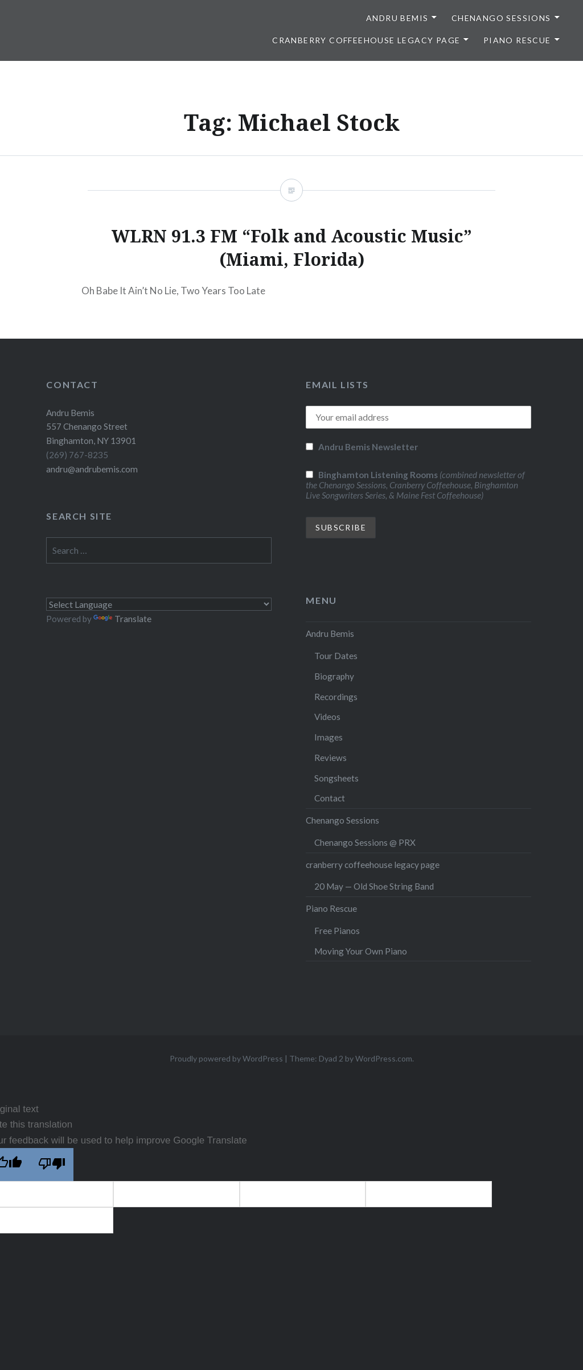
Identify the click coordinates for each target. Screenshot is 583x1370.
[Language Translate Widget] (159, 604)
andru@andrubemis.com (92, 469)
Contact (329, 798)
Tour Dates (336, 656)
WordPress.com (383, 1058)
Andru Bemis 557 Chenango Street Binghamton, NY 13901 (91, 427)
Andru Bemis (397, 18)
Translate (122, 619)
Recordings (336, 697)
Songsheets (336, 778)
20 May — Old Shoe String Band (374, 886)
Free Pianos (337, 930)
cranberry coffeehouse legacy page (366, 40)
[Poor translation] (51, 1164)
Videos (327, 716)
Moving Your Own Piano (360, 951)
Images (328, 737)
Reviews (330, 757)
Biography (334, 676)
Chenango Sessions (501, 18)
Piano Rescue (517, 40)
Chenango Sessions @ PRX (365, 842)
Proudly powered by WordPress (226, 1058)
